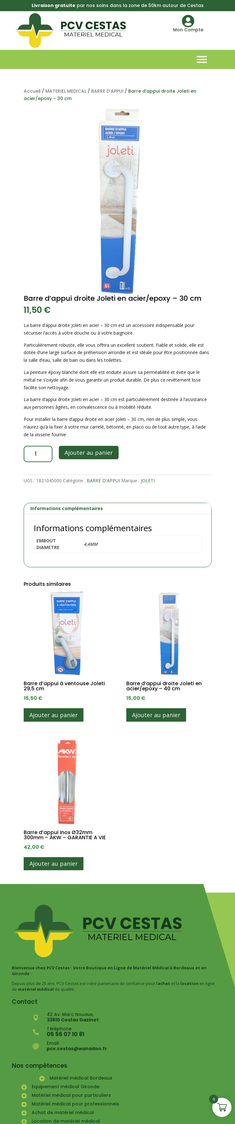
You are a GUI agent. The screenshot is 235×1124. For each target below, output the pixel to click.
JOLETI (148, 480)
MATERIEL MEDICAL (65, 91)
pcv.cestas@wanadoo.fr (77, 1048)
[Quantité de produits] (38, 454)
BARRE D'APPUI (107, 91)
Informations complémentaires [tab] (66, 508)
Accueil (32, 91)
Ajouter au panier (89, 452)
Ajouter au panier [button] (53, 715)
